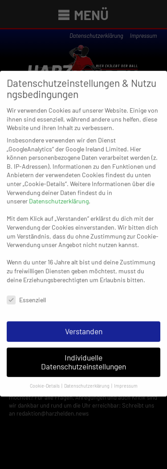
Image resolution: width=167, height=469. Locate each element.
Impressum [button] (126, 382)
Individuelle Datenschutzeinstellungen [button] (83, 358)
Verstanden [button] (83, 328)
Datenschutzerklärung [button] (87, 382)
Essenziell (26, 296)
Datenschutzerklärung (59, 198)
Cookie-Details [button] (45, 382)
